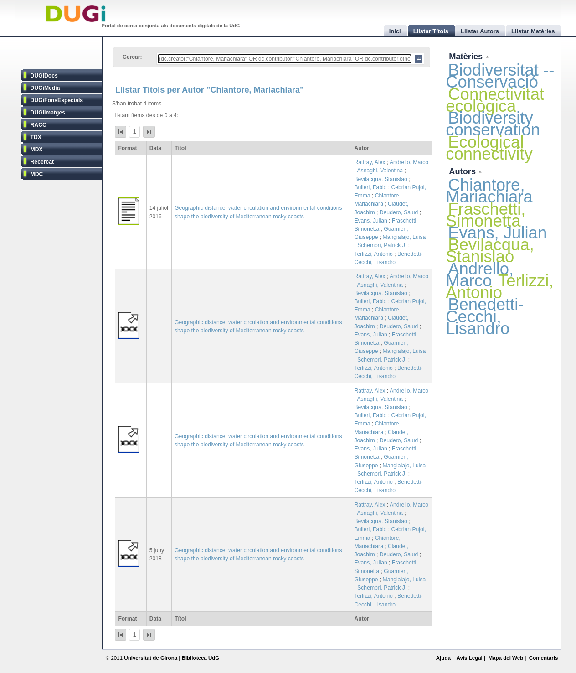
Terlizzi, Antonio (373, 254)
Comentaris (543, 658)
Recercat (42, 162)
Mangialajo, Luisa (404, 237)
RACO (39, 125)
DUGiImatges (48, 112)
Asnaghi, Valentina (380, 170)
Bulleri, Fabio (370, 187)
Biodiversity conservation (493, 124)
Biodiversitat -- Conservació (500, 76)
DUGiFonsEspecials (57, 100)
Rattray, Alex (369, 162)
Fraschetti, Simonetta (485, 215)
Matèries (467, 56)
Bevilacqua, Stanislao (380, 179)
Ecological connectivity (489, 148)
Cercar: (132, 57)
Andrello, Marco (409, 162)
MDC (37, 174)
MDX (37, 149)
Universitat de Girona (150, 658)
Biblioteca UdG (201, 658)
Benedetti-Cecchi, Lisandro (485, 316)
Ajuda (443, 658)
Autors (463, 171)
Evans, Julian (370, 220)
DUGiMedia (45, 88)
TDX (36, 137)
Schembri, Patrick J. (381, 245)
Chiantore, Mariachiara (489, 191)
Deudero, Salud (399, 212)
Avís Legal (469, 658)
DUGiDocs (44, 75)
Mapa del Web (505, 658)
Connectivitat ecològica (495, 100)
